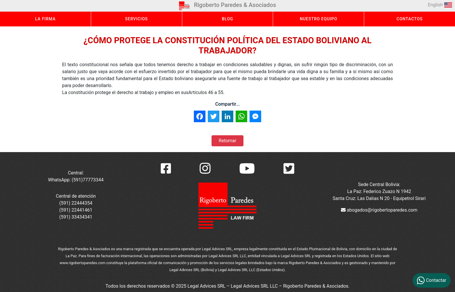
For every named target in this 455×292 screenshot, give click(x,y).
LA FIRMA (45, 19)
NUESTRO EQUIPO (318, 19)
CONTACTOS (410, 19)
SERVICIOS (136, 19)
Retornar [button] (227, 140)
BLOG (227, 19)
